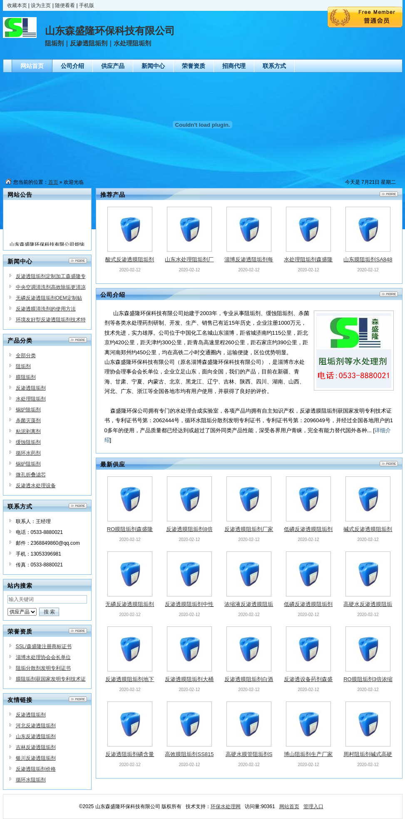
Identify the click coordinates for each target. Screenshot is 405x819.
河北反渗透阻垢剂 (36, 726)
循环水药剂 (28, 453)
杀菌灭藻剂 (28, 420)
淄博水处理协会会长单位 (43, 657)
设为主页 (41, 5)
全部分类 (26, 355)
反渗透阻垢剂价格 (36, 769)
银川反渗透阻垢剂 (36, 758)
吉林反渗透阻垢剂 (36, 747)
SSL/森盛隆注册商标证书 (44, 646)
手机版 (86, 5)
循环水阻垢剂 (31, 780)
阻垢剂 (23, 366)
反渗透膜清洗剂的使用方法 (46, 309)
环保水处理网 (226, 806)
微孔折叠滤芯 (31, 475)
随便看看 (65, 5)
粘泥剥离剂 (28, 431)
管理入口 (313, 806)
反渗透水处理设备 (36, 485)
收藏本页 (17, 5)
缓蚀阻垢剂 (28, 442)
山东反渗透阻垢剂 (36, 736)
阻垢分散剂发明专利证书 (43, 668)
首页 (53, 182)
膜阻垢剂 (26, 377)
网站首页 (289, 806)
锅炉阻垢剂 (28, 464)
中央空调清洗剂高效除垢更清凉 (51, 287)
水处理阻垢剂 (31, 399)
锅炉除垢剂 (28, 410)
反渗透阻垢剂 (31, 388)
